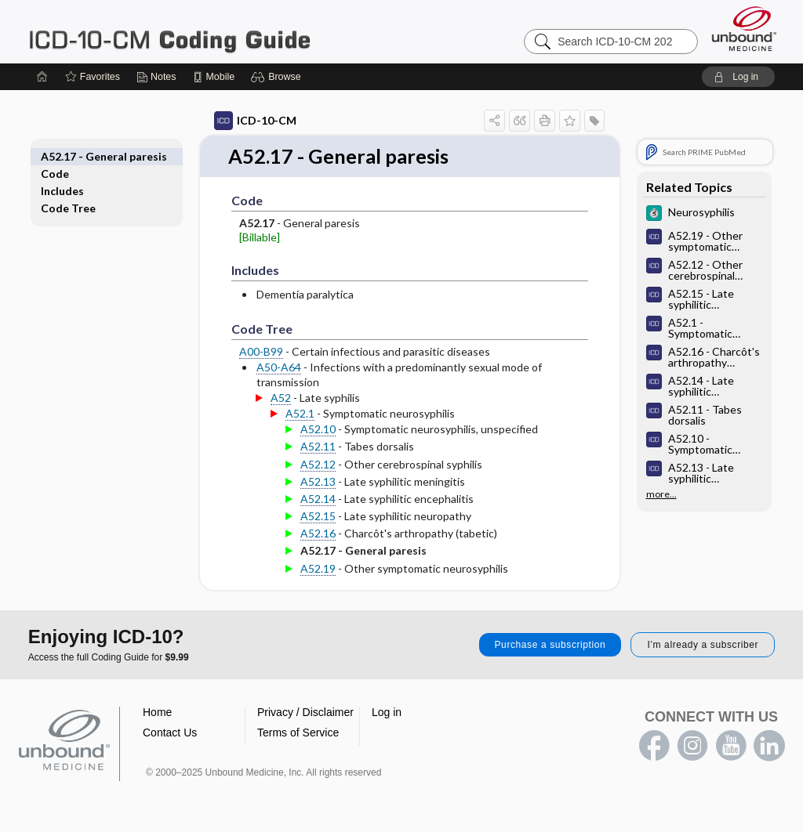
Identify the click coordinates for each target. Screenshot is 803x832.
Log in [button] (387, 712)
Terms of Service (298, 732)
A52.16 (300, 534)
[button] (278, 76)
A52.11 (300, 447)
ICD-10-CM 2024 (224, 31)
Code (72, 156)
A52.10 (300, 429)
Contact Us (170, 732)
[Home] (42, 76)
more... (644, 494)
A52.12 (300, 464)
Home (157, 712)
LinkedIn (769, 745)
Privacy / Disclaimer (305, 712)
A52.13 (300, 481)
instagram (692, 745)
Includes (79, 173)
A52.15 (300, 516)
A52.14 (300, 498)
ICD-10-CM (238, 120)
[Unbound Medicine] (744, 28)
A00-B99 (244, 352)
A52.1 (282, 414)
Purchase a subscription (550, 644)
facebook (654, 745)
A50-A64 (261, 367)
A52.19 (300, 568)
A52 (263, 397)
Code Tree (85, 190)
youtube (731, 745)
